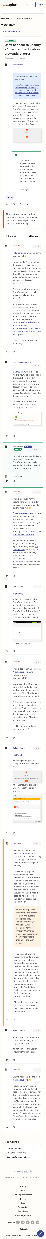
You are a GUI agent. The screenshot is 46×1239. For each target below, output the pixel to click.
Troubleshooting (12, 31)
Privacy (35, 1235)
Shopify (9, 197)
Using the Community (16, 1153)
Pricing (23, 1186)
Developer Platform (23, 1194)
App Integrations (23, 1215)
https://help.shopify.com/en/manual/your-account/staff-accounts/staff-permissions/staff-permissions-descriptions (27, 328)
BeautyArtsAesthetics (22, 362)
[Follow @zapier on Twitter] (32, 1222)
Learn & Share (24, 18)
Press (23, 1199)
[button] (40, 4)
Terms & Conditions (13, 1177)
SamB (15, 246)
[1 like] (14, 476)
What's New (9, 24)
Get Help (7, 18)
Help (23, 1190)
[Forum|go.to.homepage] (17, 5)
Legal (27, 1235)
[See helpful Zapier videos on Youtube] (37, 1222)
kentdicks (17, 65)
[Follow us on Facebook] (18, 1222)
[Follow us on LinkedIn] (23, 1222)
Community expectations (18, 1157)
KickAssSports (19, 586)
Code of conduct (14, 1148)
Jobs (23, 1203)
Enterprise (23, 1207)
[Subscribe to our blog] (28, 1222)
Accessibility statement (32, 1177)
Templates (23, 1211)
